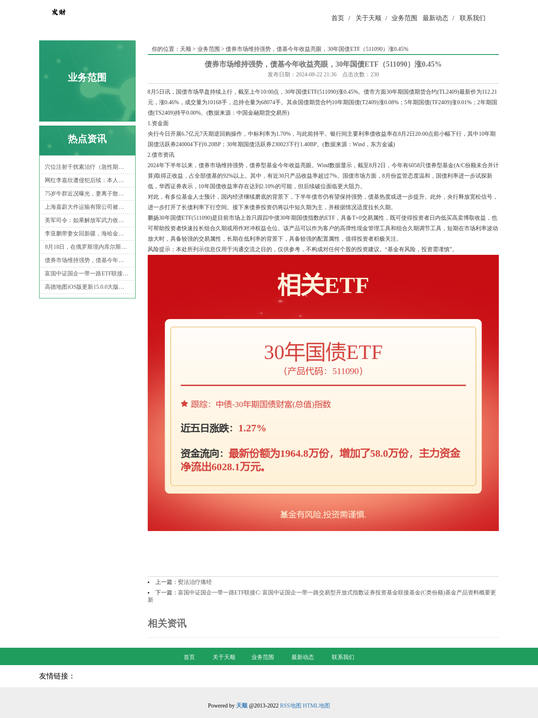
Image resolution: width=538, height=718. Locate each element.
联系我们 (473, 18)
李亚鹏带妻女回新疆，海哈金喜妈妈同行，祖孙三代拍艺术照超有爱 (87, 234)
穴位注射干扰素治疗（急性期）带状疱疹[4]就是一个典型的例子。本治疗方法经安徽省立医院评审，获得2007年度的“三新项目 (87, 167)
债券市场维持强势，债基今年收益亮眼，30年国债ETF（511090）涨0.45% (87, 260)
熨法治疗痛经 (195, 582)
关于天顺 (371, 18)
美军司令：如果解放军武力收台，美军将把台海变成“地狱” (87, 220)
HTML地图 (316, 706)
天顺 (185, 49)
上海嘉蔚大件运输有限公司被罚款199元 (87, 207)
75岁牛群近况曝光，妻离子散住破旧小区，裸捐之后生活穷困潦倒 (87, 194)
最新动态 (438, 18)
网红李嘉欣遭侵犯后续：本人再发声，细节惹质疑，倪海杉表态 (87, 180)
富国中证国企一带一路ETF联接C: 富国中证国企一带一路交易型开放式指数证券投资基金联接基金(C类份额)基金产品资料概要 (87, 274)
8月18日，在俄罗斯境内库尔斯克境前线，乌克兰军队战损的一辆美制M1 (87, 247)
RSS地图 (290, 706)
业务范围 (404, 18)
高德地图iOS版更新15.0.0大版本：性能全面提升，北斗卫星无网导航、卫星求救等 (87, 287)
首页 (340, 18)
